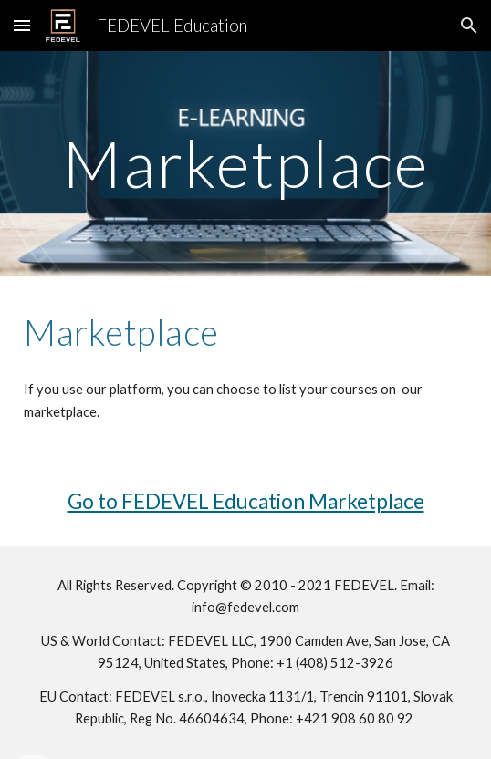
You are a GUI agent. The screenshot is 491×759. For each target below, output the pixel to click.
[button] (22, 25)
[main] (245, 163)
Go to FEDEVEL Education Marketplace (246, 501)
